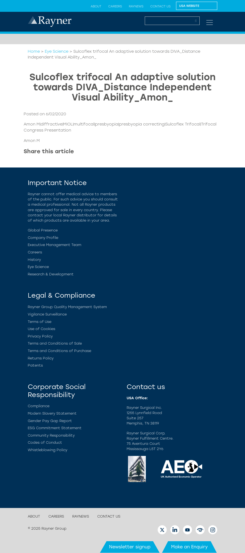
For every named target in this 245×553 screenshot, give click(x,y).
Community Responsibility (51, 435)
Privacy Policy (40, 336)
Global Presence (43, 230)
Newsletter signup (130, 546)
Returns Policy (41, 358)
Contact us (160, 6)
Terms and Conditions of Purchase (59, 351)
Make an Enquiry (189, 546)
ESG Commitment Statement (55, 428)
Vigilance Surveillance (47, 314)
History (34, 260)
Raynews (136, 6)
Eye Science (56, 51)
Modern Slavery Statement (52, 413)
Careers (115, 6)
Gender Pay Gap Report (50, 421)
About (96, 6)
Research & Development (51, 274)
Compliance (38, 406)
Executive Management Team (54, 245)
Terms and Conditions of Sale (55, 343)
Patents (35, 365)
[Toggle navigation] (209, 22)
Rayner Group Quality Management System (67, 307)
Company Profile (43, 238)
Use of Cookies (41, 329)
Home (34, 51)
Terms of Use (39, 322)
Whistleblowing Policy (47, 450)
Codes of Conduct (45, 442)
